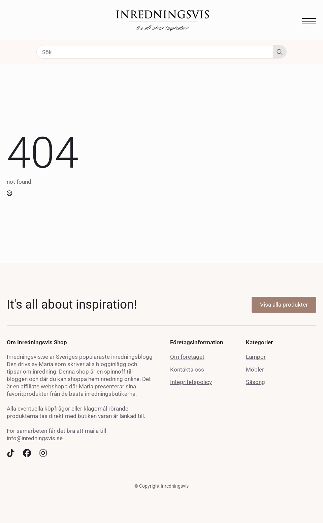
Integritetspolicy (191, 382)
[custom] (11, 453)
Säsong (255, 382)
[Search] (279, 52)
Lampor (256, 356)
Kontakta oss (187, 369)
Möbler (255, 369)
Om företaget (187, 356)
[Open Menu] (309, 21)
